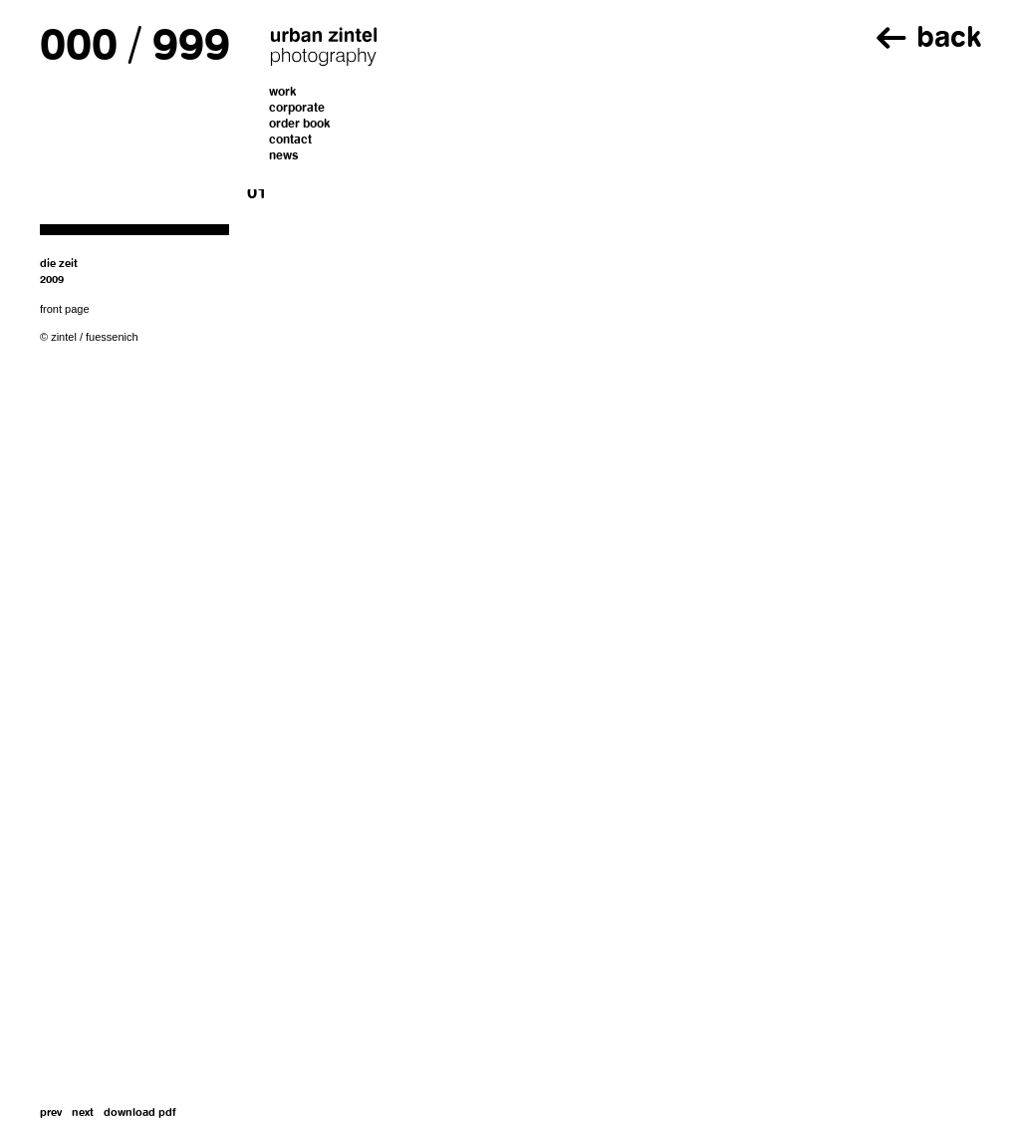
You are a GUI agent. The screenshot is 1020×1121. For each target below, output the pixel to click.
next (83, 1113)
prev (51, 1113)
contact (290, 140)
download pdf (140, 1113)
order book (300, 125)
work (283, 93)
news (284, 156)
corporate (297, 109)
